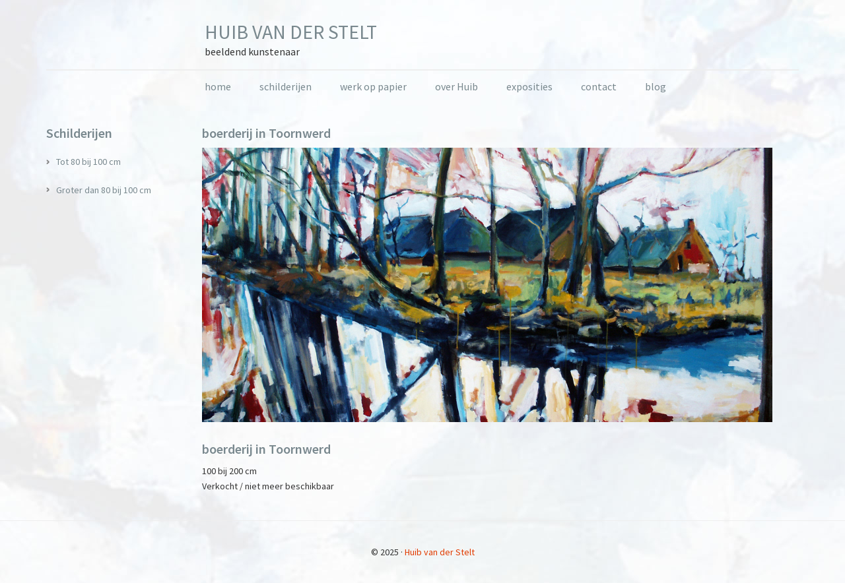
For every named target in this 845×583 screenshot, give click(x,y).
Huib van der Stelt (291, 31)
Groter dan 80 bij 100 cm (103, 190)
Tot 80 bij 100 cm (88, 162)
